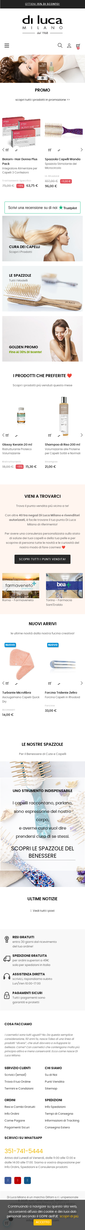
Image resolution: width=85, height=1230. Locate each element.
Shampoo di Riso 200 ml (62, 444)
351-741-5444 (24, 1151)
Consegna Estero (57, 1127)
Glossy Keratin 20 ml (17, 444)
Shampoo (51, 462)
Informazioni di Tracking (62, 1120)
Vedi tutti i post (42, 910)
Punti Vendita (54, 1081)
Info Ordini (12, 1113)
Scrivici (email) (15, 1074)
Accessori (8, 710)
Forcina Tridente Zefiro (61, 692)
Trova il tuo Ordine (18, 1081)
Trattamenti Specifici (16, 181)
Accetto (42, 1222)
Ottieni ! (42, 4)
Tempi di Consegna (59, 1113)
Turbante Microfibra (16, 692)
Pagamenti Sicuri (17, 1127)
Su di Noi (51, 1074)
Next (78, 590)
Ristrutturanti (11, 462)
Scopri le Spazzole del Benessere (42, 852)
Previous (6, 590)
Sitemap (51, 1088)
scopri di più (69, 1216)
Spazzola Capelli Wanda (62, 159)
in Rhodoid (52, 176)
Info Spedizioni (55, 1107)
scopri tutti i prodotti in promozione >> (42, 99)
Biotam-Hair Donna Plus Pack (19, 161)
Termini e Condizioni (19, 1088)
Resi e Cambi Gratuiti (20, 1107)
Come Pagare (15, 1120)
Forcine (50, 706)
